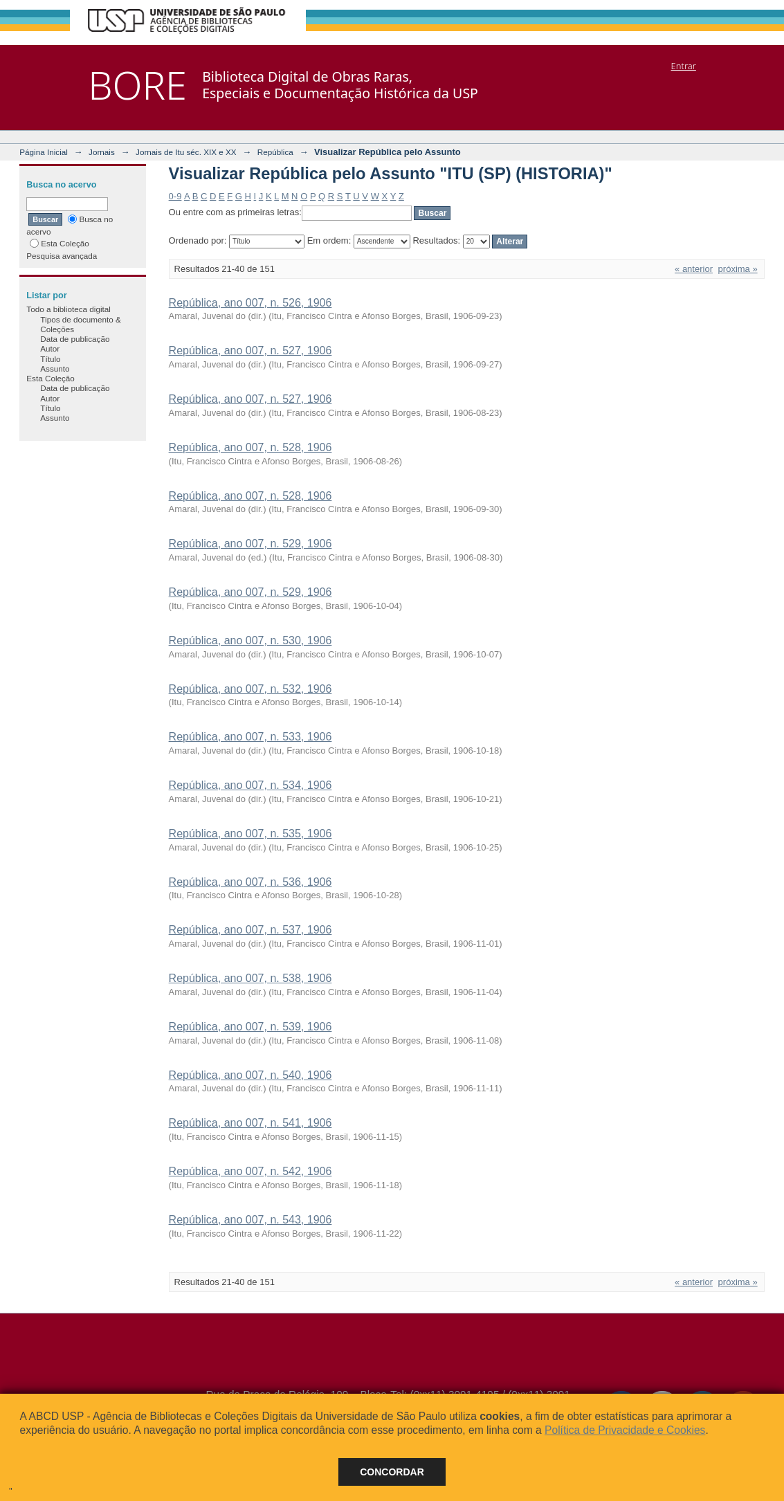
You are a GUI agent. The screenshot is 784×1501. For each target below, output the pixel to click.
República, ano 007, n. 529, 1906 (250, 543)
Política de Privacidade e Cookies (625, 1430)
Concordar (392, 1471)
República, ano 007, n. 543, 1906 (250, 1220)
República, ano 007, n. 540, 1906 (250, 1075)
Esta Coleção (59, 243)
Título (50, 358)
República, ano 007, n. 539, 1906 (250, 1026)
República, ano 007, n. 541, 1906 (250, 1123)
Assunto (54, 368)
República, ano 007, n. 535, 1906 (250, 833)
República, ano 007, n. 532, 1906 (250, 689)
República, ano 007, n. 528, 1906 (250, 447)
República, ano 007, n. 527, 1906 (250, 350)
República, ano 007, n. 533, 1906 (250, 737)
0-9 (175, 196)
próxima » (738, 269)
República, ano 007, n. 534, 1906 (250, 785)
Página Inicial (43, 151)
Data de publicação (74, 338)
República (275, 151)
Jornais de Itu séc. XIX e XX (186, 151)
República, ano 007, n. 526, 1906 (250, 303)
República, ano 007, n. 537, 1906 (250, 930)
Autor (50, 348)
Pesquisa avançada (61, 255)
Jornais (102, 151)
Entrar (683, 66)
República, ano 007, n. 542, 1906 (250, 1171)
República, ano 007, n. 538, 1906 (250, 978)
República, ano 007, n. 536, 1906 (250, 882)
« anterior (694, 269)
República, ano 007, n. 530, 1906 (250, 640)
